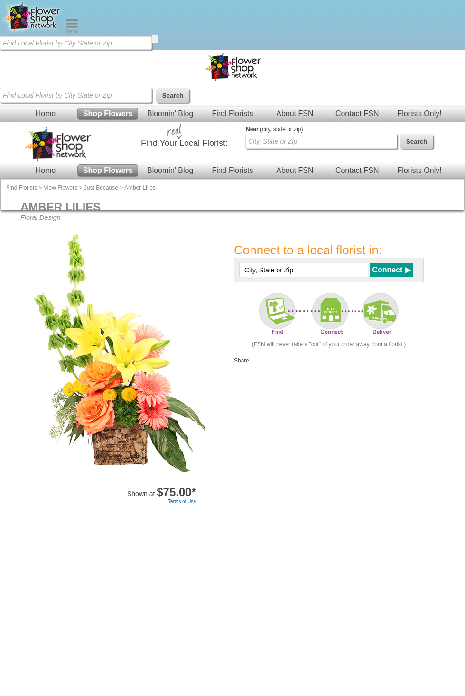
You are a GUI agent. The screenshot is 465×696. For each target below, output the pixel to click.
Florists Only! (419, 113)
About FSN (294, 113)
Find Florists (232, 113)
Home (46, 113)
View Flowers (60, 187)
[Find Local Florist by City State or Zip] (76, 43)
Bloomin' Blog (170, 113)
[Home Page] (32, 31)
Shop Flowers (108, 113)
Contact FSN (357, 113)
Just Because (101, 187)
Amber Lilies (140, 187)
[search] (155, 39)
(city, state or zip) (274, 129)
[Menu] (71, 31)
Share (241, 360)
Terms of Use (182, 501)
